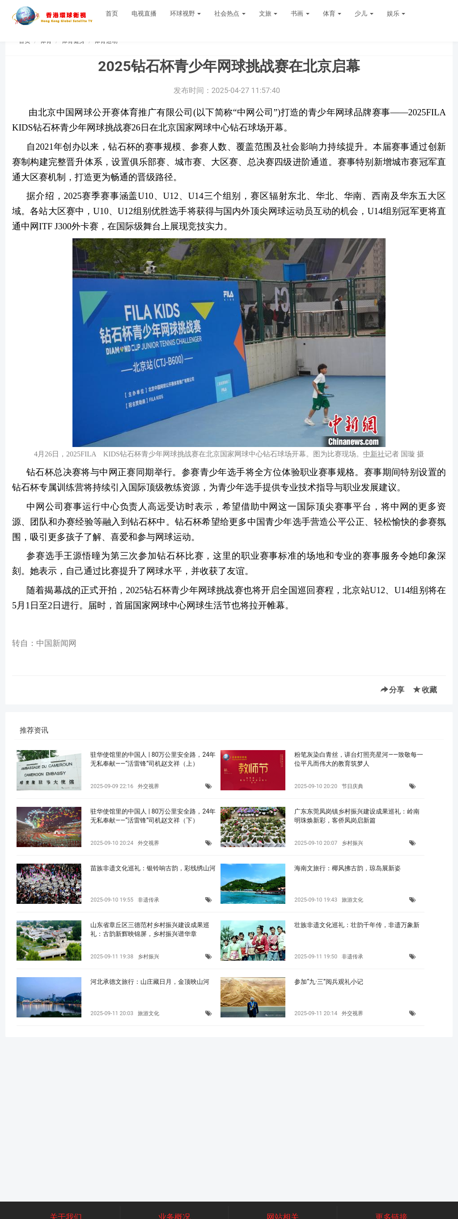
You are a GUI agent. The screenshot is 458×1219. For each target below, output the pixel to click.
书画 (300, 13)
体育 (332, 13)
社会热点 (229, 13)
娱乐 (396, 13)
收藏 (425, 689)
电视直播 (144, 13)
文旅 (268, 13)
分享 (392, 689)
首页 (112, 13)
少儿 (364, 13)
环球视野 (185, 13)
